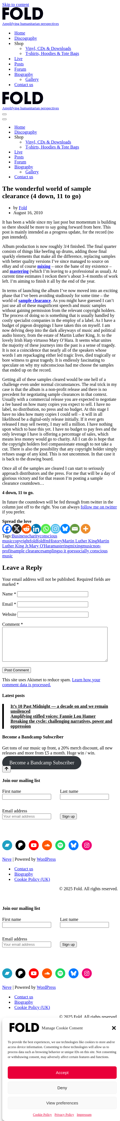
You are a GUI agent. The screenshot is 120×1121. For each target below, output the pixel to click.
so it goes (67, 550)
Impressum (84, 1115)
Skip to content (15, 4)
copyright (21, 541)
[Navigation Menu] (4, 114)
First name (11, 798)
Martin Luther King (79, 541)
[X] (17, 529)
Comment (12, 624)
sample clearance (35, 300)
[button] (114, 1028)
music (87, 546)
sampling (50, 550)
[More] (86, 529)
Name (9, 594)
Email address (14, 817)
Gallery (32, 79)
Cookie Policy (42, 1115)
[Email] (75, 529)
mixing (43, 266)
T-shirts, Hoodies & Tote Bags (52, 53)
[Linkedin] (36, 529)
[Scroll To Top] (6, 775)
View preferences (62, 1103)
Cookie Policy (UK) (32, 886)
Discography (25, 38)
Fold (23, 207)
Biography (23, 880)
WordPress (46, 865)
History (55, 541)
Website (9, 614)
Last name (69, 798)
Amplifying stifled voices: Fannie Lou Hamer (53, 722)
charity (33, 536)
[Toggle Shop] (115, 137)
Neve (7, 865)
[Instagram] (55, 529)
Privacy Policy (64, 1115)
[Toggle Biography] (115, 167)
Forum (20, 69)
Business (19, 536)
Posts (19, 64)
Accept (62, 1072)
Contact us (23, 84)
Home (19, 33)
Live (18, 58)
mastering (19, 271)
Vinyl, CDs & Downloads (48, 48)
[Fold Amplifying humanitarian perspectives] (60, 16)
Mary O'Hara (40, 546)
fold (33, 541)
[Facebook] (7, 529)
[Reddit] (26, 529)
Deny (62, 1087)
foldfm (43, 541)
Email (9, 604)
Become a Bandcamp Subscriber (41, 769)
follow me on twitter (99, 507)
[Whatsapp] (46, 529)
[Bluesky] (65, 529)
